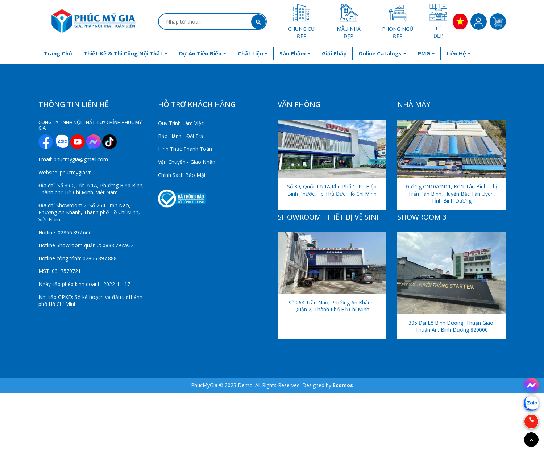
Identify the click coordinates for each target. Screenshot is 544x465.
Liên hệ (459, 53)
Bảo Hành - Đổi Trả (180, 136)
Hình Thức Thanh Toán (185, 148)
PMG (426, 53)
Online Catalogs (382, 53)
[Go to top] (531, 439)
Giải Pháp (334, 53)
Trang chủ (58, 53)
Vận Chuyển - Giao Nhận (186, 161)
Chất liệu (253, 53)
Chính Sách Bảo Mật (182, 174)
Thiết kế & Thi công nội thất (125, 53)
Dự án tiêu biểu (202, 53)
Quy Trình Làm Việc (181, 123)
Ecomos (343, 385)
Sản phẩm (294, 53)
